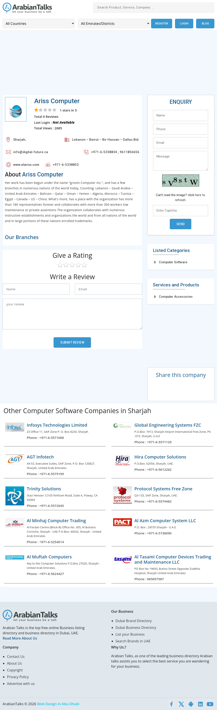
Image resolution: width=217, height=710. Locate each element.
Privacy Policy (18, 676)
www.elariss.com (26, 165)
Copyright (15, 670)
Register (161, 23)
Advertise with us (21, 683)
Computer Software (173, 262)
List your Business (130, 634)
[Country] (38, 23)
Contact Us (16, 656)
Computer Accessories (176, 296)
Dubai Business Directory (136, 627)
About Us (14, 663)
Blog (205, 23)
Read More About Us (20, 638)
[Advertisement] (108, 64)
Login (184, 23)
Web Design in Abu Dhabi (58, 703)
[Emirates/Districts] (114, 23)
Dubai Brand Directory (134, 620)
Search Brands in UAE (133, 641)
